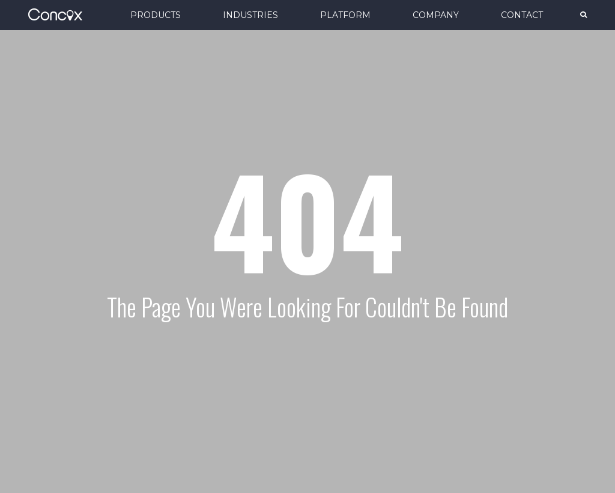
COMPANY (436, 15)
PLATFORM (345, 15)
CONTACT (522, 15)
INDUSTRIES (250, 15)
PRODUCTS (155, 15)
